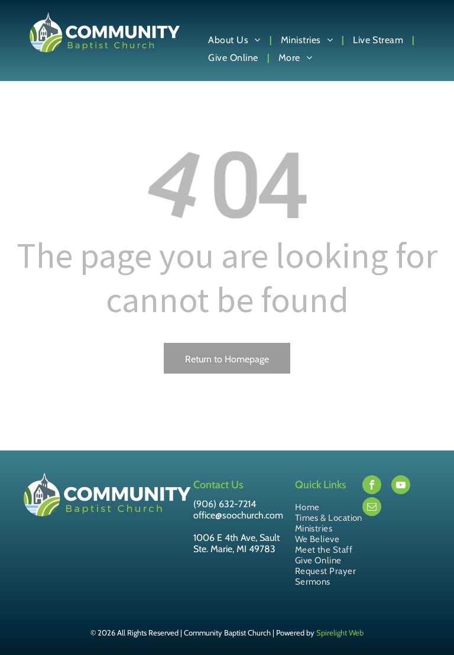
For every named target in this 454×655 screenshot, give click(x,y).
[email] (371, 508)
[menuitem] (235, 39)
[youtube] (400, 486)
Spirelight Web (340, 632)
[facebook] (371, 486)
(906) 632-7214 (224, 504)
